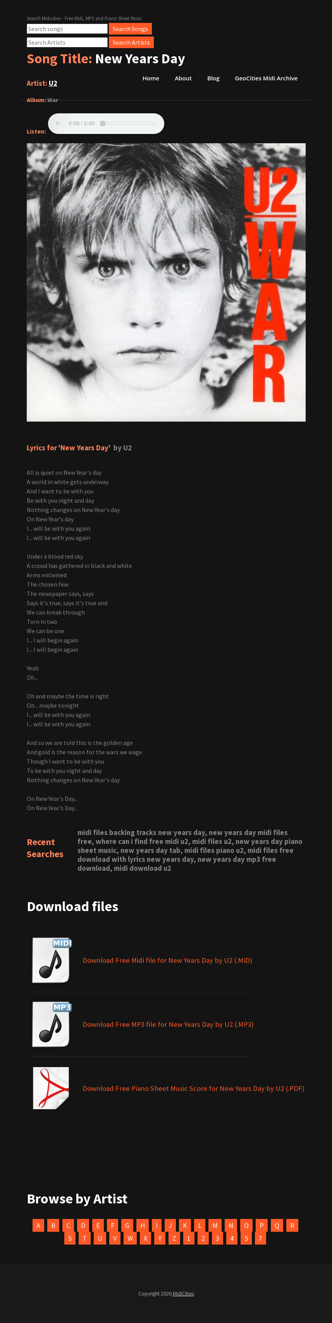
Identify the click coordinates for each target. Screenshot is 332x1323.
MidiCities (183, 1293)
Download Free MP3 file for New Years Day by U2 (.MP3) (168, 1024)
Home (151, 78)
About (183, 78)
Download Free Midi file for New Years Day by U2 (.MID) (167, 960)
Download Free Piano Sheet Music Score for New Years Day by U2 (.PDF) (193, 1088)
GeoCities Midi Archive (266, 78)
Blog (213, 78)
